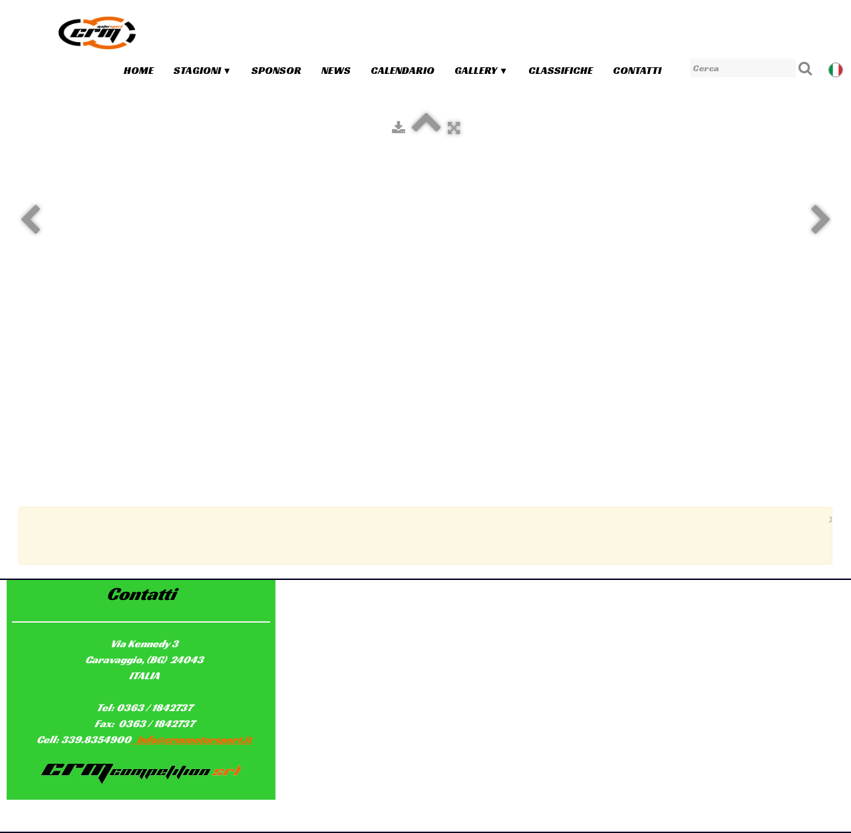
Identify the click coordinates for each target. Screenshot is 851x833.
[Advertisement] (422, 534)
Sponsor (276, 70)
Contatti (637, 70)
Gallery (481, 70)
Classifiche (560, 70)
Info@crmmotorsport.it (191, 739)
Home (139, 70)
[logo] (97, 33)
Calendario (402, 70)
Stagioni (203, 70)
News (336, 70)
